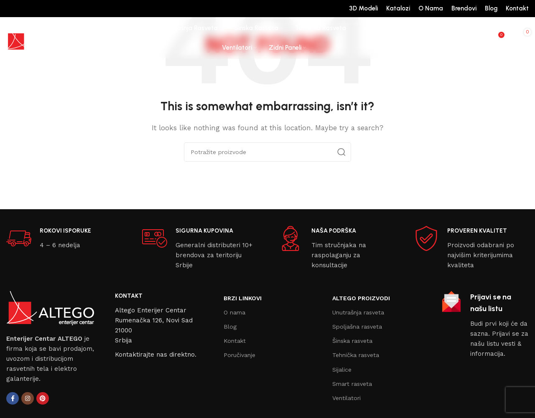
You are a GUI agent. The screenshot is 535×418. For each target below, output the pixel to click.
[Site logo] (37, 37)
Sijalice (342, 369)
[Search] (480, 38)
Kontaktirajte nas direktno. (155, 354)
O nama (234, 312)
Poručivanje (239, 355)
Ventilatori (346, 398)
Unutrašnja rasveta (358, 312)
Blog (230, 326)
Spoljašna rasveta (357, 326)
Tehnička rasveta (355, 355)
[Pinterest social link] (42, 398)
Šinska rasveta (352, 340)
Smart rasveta (352, 383)
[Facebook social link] (12, 398)
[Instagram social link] (27, 398)
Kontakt (235, 340)
